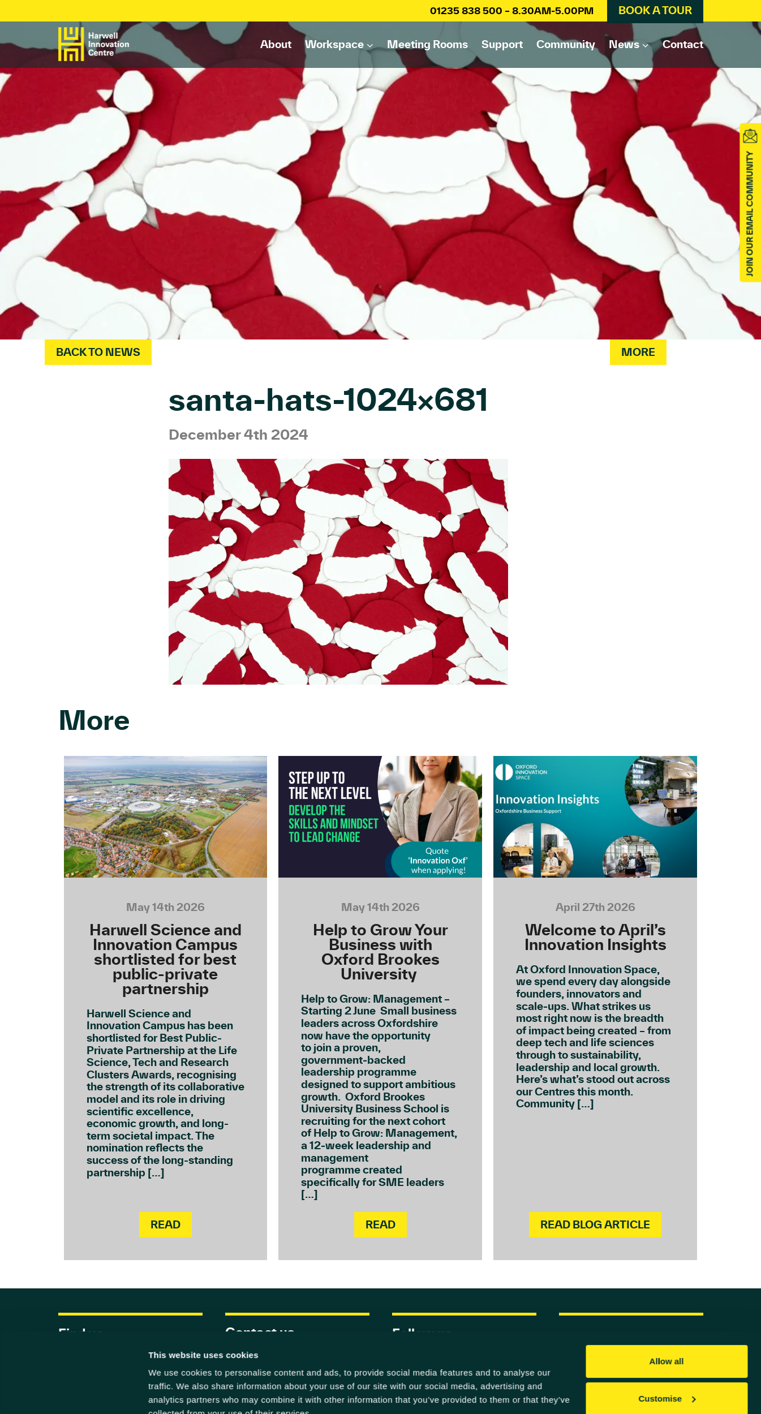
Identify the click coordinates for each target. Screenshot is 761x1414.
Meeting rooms (427, 44)
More (638, 352)
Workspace (334, 44)
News (624, 44)
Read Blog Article (595, 1224)
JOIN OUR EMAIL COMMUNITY (749, 214)
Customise (666, 1345)
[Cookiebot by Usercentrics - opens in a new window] (73, 1391)
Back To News (98, 352)
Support (502, 44)
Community (565, 44)
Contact (683, 44)
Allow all (667, 1308)
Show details (174, 1391)
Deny (666, 1382)
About (275, 44)
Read (165, 1224)
